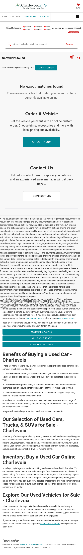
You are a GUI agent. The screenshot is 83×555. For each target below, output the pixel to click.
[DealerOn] (10, 541)
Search (69, 44)
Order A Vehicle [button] (46, 67)
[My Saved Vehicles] (78, 6)
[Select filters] (72, 58)
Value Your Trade (42, 338)
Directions (30, 16)
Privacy (40, 544)
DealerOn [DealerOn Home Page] (23, 544)
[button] (11, 16)
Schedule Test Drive (41, 344)
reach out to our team (50, 523)
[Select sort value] (77, 58)
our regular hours (66, 318)
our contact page (34, 318)
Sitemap (32, 544)
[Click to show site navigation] (78, 17)
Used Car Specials (41, 331)
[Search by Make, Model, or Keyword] (38, 44)
